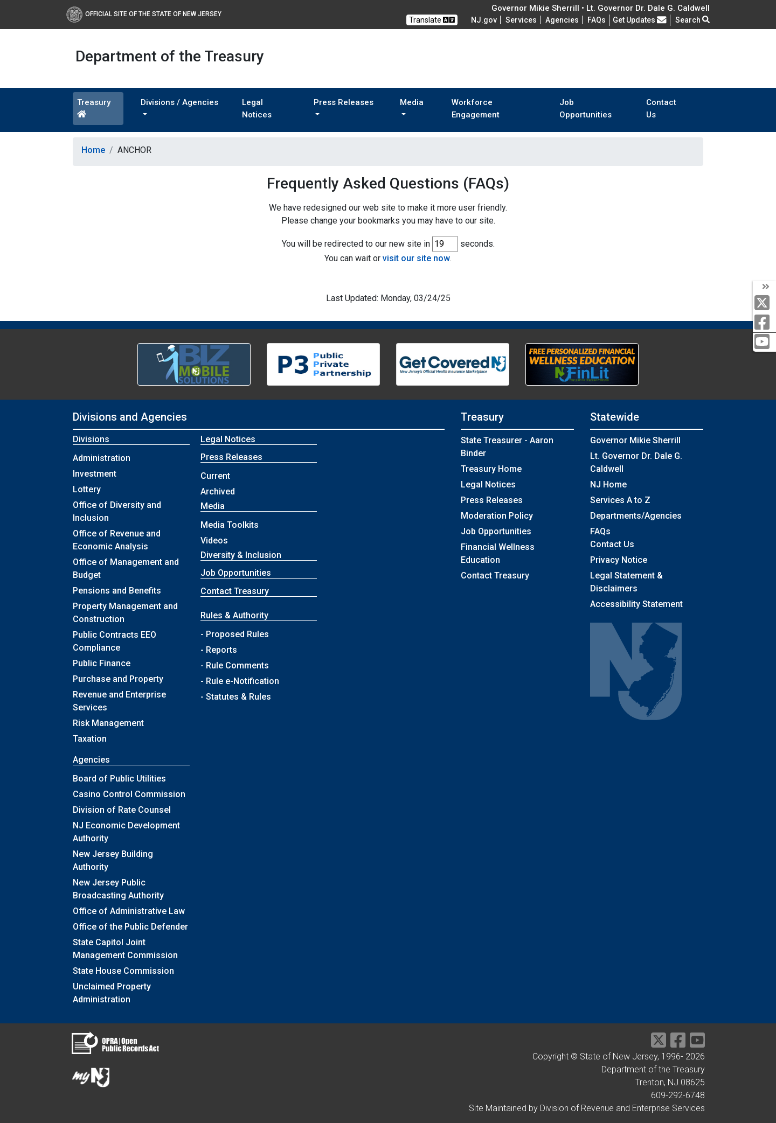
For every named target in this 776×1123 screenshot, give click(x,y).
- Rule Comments (234, 665)
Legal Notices (257, 108)
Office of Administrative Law (129, 911)
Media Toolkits (229, 525)
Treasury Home (491, 469)
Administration (101, 458)
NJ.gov (484, 20)
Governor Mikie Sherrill (635, 440)
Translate (432, 20)
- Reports (218, 650)
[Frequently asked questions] (596, 20)
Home (93, 150)
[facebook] (764, 322)
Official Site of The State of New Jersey (143, 14)
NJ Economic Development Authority (126, 831)
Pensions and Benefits (117, 590)
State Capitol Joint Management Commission (125, 948)
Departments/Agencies (636, 516)
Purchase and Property (118, 679)
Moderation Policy (497, 516)
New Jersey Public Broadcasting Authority (118, 889)
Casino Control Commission (129, 794)
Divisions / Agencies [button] (179, 102)
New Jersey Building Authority (113, 860)
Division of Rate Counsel (122, 810)
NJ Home (608, 484)
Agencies (562, 20)
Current (215, 476)
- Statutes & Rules (235, 697)
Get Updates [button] (640, 20)
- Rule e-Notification (239, 681)
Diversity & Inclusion (240, 555)
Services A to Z (620, 500)
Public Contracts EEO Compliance (114, 641)
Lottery (87, 489)
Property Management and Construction (125, 612)
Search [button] (692, 20)
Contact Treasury (234, 591)
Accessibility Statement (636, 604)
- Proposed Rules (234, 634)
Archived (217, 491)
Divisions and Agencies (130, 416)
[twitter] (764, 303)
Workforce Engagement (476, 108)
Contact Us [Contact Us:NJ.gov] (612, 544)
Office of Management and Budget (126, 568)
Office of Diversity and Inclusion (117, 511)
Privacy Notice (618, 560)
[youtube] (764, 342)
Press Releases (492, 500)
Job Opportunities (585, 108)
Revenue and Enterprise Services (119, 701)
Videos (214, 540)
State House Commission (123, 971)
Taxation (90, 739)
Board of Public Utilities (119, 778)
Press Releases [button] (343, 102)
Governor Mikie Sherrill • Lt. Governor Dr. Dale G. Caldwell (600, 8)
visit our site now (416, 258)
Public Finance (101, 663)
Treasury (93, 107)
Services (521, 20)
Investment (94, 474)
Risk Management (108, 723)
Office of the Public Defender (130, 927)
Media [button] (412, 102)
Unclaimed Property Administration (112, 993)
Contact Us (661, 108)
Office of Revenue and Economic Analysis (117, 540)
